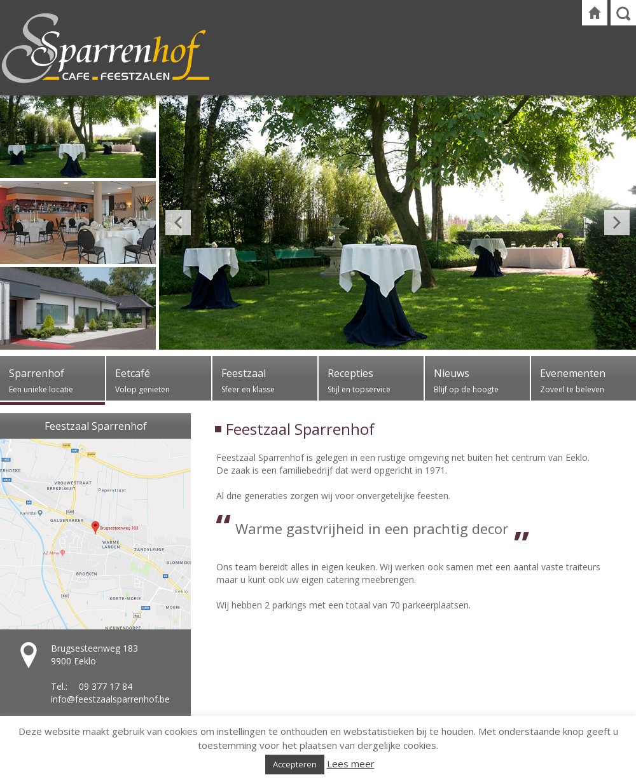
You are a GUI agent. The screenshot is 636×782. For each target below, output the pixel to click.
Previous (178, 222)
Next (617, 222)
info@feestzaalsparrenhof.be (110, 699)
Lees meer (351, 763)
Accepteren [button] (295, 764)
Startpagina (594, 12)
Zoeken (623, 12)
